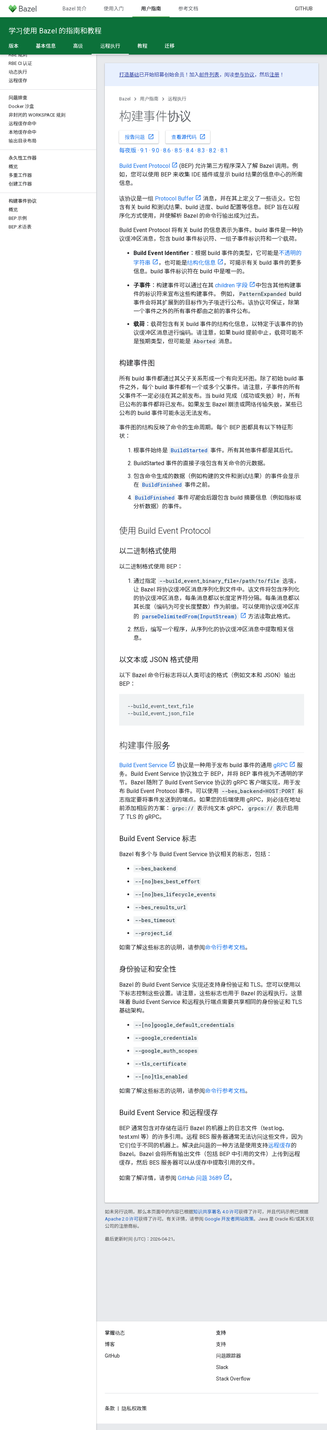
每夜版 (127, 150)
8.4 (190, 150)
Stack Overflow (233, 1379)
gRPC (280, 765)
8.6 (167, 150)
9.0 (155, 150)
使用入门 (114, 8)
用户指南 (149, 99)
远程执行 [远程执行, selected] (110, 46)
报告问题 (139, 136)
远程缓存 (279, 1145)
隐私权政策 (134, 1408)
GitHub (304, 8)
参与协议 (244, 74)
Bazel (125, 99)
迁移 (170, 46)
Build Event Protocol (144, 165)
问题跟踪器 (228, 1356)
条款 (110, 1408)
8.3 (201, 150)
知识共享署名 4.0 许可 (216, 1211)
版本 (14, 46)
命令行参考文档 (225, 947)
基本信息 (46, 46)
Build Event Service (143, 765)
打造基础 (129, 74)
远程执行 (177, 99)
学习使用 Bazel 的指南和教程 (55, 31)
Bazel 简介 (75, 8)
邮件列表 (209, 74)
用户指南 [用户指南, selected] (151, 8)
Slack (222, 1367)
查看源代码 (188, 136)
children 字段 (231, 285)
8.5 (178, 150)
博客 (110, 1344)
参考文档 (188, 8)
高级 (78, 46)
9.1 (144, 150)
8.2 (212, 150)
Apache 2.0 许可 (121, 1219)
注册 (274, 74)
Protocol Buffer (174, 198)
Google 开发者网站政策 (229, 1219)
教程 (142, 46)
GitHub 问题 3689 (200, 1178)
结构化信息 (201, 262)
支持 (221, 1344)
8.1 (224, 150)
